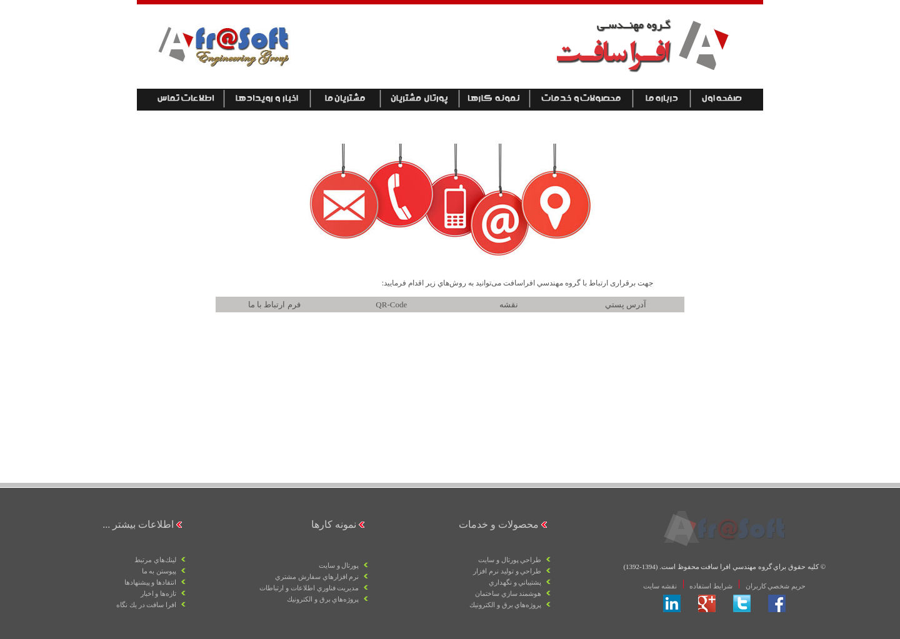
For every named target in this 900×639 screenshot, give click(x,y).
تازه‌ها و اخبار (159, 593)
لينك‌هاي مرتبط (155, 559)
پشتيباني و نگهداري (515, 582)
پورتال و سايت (339, 565)
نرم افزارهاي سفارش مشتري (317, 576)
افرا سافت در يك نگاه (146, 604)
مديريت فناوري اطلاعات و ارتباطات (309, 588)
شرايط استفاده (710, 586)
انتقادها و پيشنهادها (150, 582)
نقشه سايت (660, 586)
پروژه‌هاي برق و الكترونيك (505, 604)
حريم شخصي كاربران (775, 586)
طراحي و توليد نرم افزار (507, 571)
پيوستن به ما (159, 571)
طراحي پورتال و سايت (509, 559)
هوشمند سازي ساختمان (508, 593)
